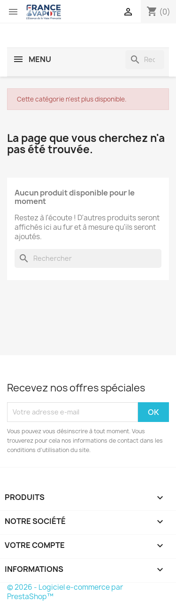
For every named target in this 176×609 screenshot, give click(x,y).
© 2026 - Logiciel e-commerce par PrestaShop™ (65, 591)
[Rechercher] (144, 59)
